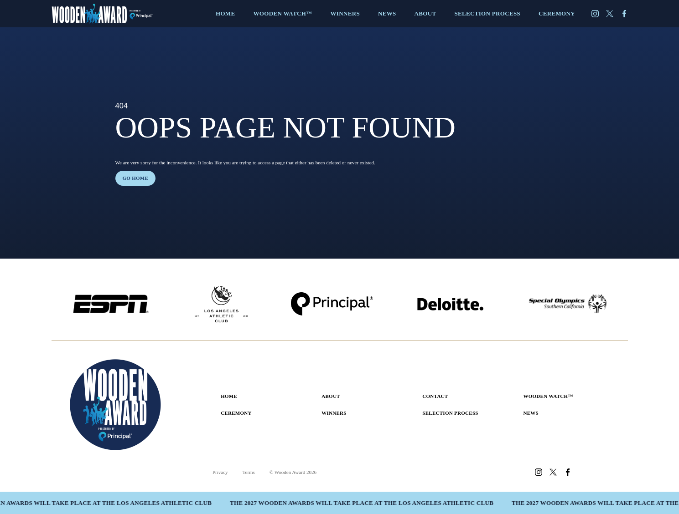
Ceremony (236, 413)
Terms (249, 472)
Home (229, 396)
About (330, 396)
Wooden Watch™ (548, 396)
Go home (136, 178)
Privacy (220, 472)
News (531, 413)
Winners (334, 413)
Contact (435, 396)
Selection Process (450, 413)
